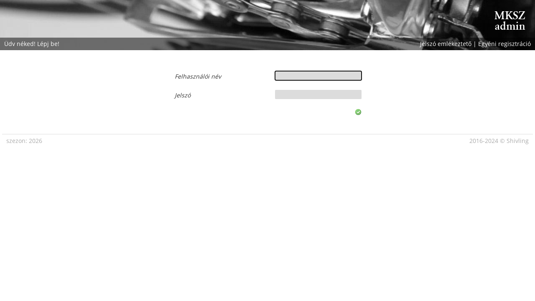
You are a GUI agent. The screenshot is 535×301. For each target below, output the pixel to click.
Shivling (518, 141)
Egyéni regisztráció (504, 44)
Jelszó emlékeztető (445, 44)
